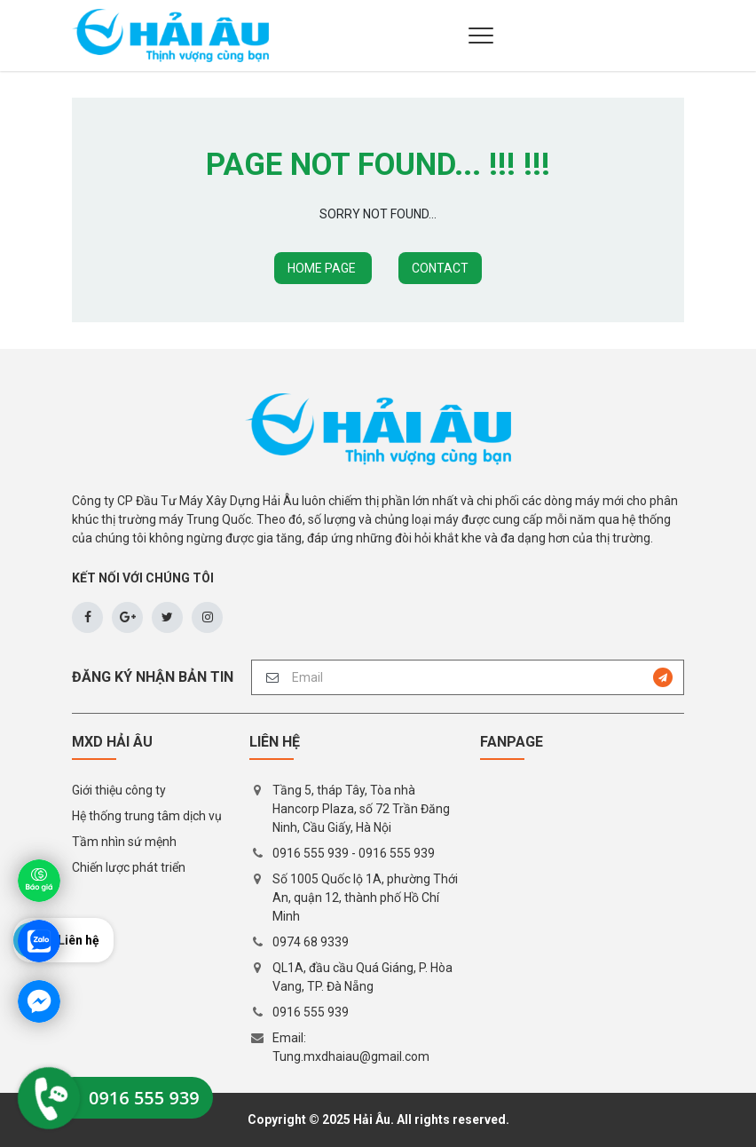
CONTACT (440, 268)
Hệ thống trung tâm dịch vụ (147, 816)
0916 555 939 (310, 853)
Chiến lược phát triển (128, 867)
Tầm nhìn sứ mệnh (124, 842)
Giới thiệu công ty (119, 790)
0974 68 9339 (310, 942)
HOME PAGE (322, 268)
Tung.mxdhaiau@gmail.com (350, 1056)
